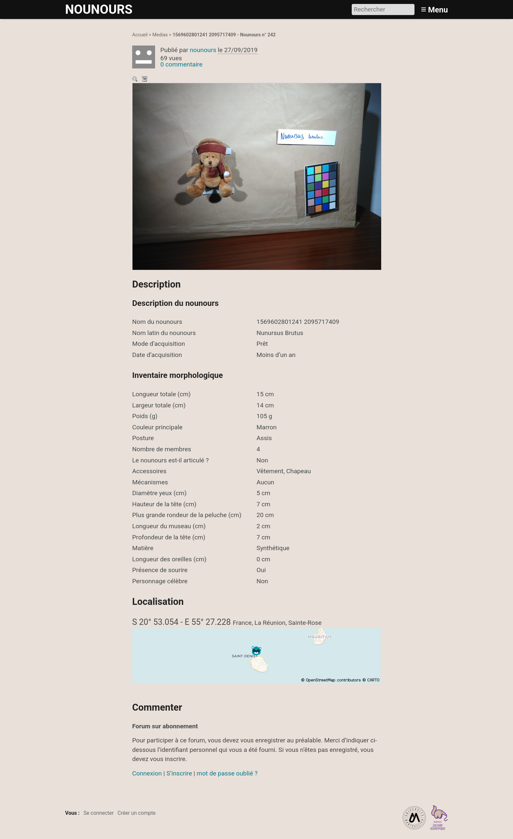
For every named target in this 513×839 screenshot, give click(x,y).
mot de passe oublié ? (227, 773)
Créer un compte (136, 813)
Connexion (147, 773)
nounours (203, 50)
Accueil (140, 35)
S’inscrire (179, 773)
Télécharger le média (145, 79)
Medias (160, 35)
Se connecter (98, 813)
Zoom (135, 79)
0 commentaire (181, 64)
